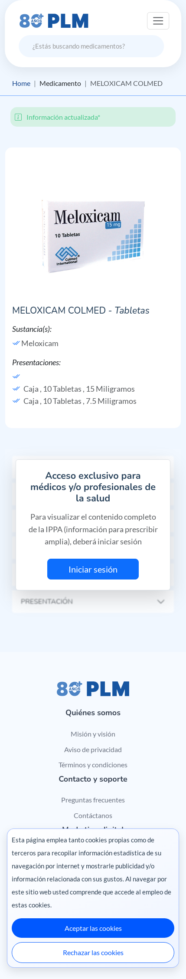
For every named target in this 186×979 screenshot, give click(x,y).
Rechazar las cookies (93, 952)
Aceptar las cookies (93, 928)
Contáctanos (93, 815)
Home (21, 83)
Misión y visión (93, 734)
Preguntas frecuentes (93, 800)
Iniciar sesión (93, 569)
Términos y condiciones (93, 764)
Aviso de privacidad (93, 749)
